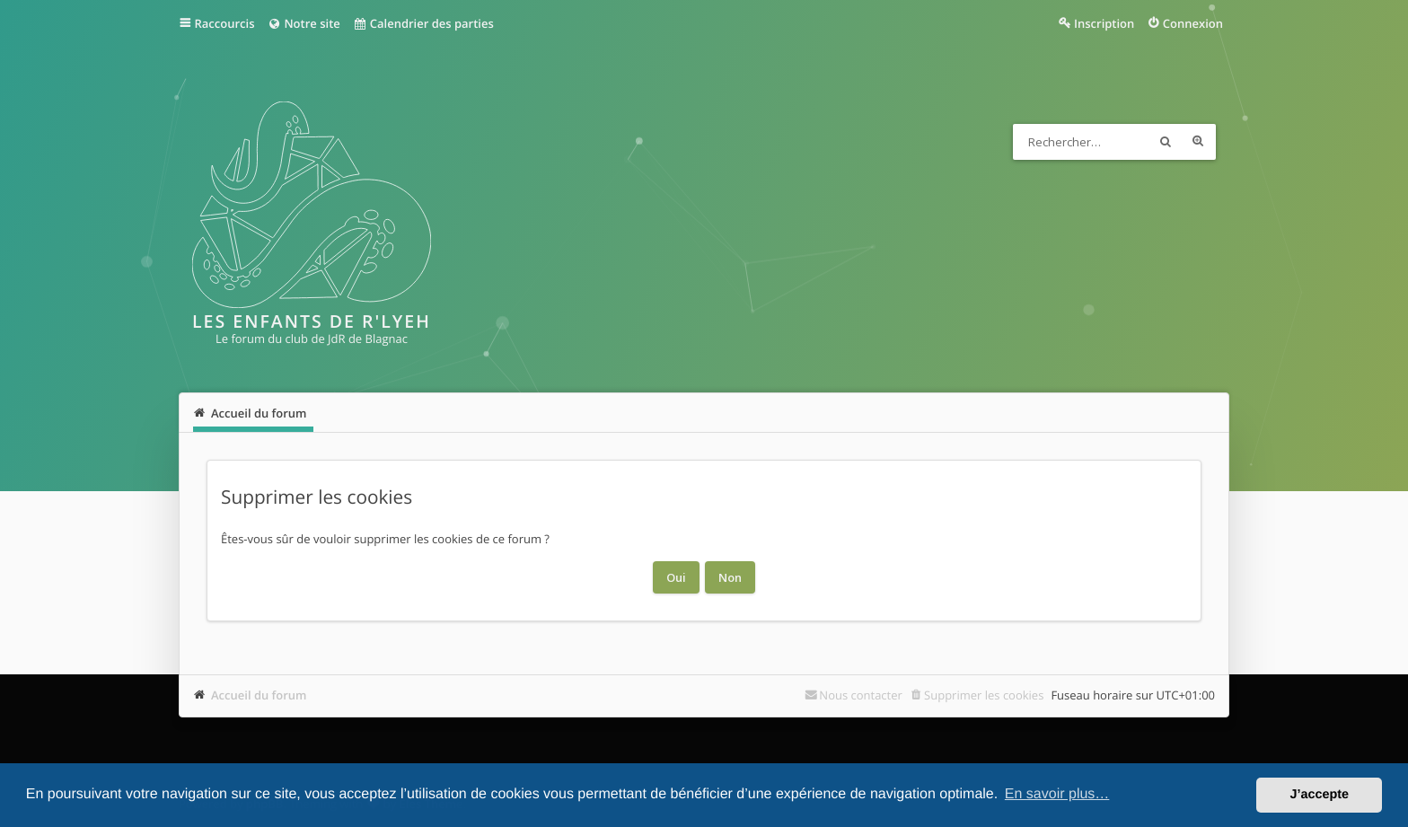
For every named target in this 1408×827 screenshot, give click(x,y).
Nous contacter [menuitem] (860, 695)
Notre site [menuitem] (303, 23)
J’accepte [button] (1319, 794)
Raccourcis (225, 23)
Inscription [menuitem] (1104, 23)
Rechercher (1165, 142)
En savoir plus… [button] (1057, 794)
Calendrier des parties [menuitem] (423, 23)
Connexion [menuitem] (1193, 23)
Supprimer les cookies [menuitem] (983, 695)
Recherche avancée (1198, 142)
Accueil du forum (259, 695)
